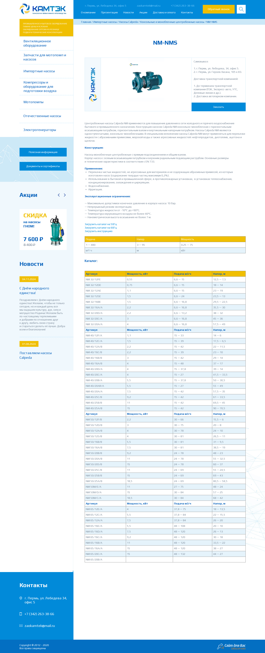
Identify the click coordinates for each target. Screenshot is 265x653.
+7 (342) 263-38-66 (182, 5)
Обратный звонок (219, 9)
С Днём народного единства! (34, 290)
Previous (59, 195)
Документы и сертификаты (43, 166)
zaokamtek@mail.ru (148, 5)
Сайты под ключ (238, 648)
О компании (88, 12)
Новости (128, 12)
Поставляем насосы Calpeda (36, 355)
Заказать (218, 106)
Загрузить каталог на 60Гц (101, 227)
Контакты (187, 12)
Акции (143, 12)
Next (65, 195)
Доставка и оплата (164, 12)
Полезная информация (43, 152)
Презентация (109, 12)
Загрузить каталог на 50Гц (101, 224)
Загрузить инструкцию (98, 231)
